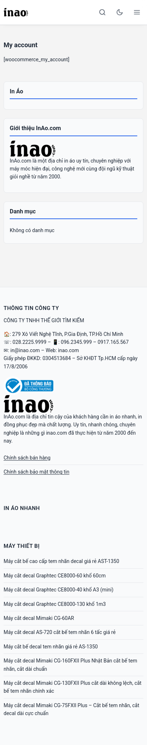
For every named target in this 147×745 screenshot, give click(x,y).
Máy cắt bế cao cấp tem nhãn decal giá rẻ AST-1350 (61, 561)
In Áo (16, 91)
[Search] (102, 12)
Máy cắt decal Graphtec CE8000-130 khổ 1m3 (55, 604)
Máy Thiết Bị (22, 546)
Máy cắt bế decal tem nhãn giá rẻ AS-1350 (51, 646)
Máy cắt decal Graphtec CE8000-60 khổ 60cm (55, 575)
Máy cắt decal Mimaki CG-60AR (39, 618)
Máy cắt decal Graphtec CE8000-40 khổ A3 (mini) (58, 590)
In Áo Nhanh (22, 508)
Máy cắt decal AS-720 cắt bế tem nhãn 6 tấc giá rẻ (60, 632)
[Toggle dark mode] (119, 12)
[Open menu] (136, 12)
